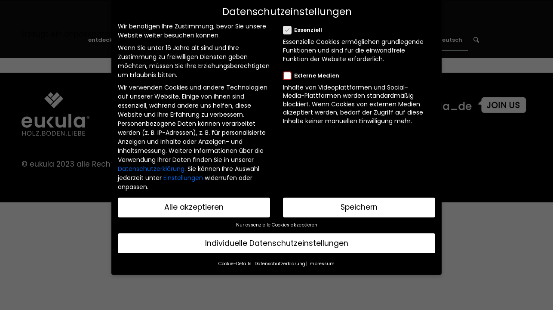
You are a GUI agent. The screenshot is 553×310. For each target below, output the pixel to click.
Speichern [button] (359, 205)
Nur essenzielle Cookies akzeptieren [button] (276, 223)
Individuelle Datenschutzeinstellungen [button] (276, 241)
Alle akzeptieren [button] (194, 205)
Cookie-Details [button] (235, 262)
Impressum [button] (321, 262)
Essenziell (306, 29)
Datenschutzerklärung (151, 167)
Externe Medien (315, 74)
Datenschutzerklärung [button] (280, 262)
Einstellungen (183, 176)
